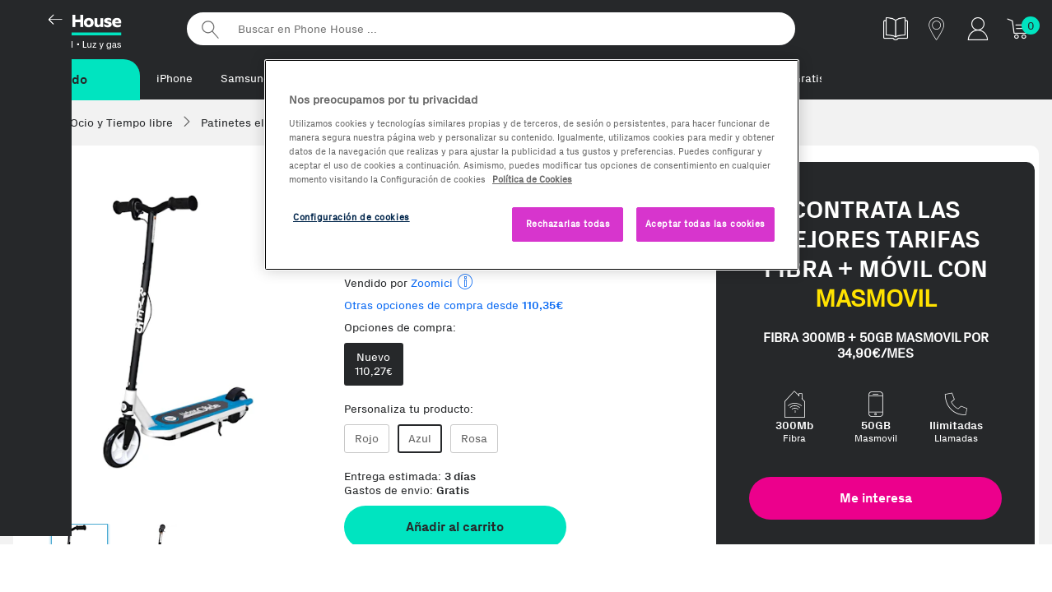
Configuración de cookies (351, 217)
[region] (531, 165)
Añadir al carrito (455, 527)
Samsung (245, 79)
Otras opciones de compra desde (454, 306)
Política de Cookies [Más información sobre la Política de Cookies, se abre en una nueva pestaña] (532, 179)
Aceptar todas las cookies (705, 223)
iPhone (174, 79)
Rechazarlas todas (568, 223)
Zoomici (432, 284)
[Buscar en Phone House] (490, 28)
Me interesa (876, 498)
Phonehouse (90, 28)
